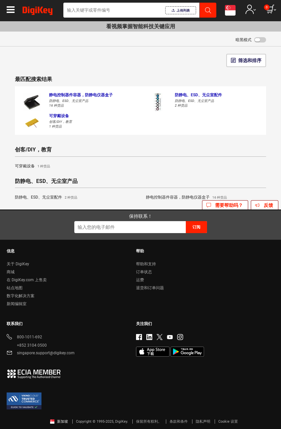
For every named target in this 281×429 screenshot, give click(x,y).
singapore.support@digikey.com (41, 353)
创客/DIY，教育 (33, 150)
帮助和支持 (146, 264)
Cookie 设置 (228, 421)
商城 (11, 272)
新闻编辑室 (17, 303)
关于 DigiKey (18, 264)
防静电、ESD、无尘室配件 (46, 198)
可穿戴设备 (32, 166)
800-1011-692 (24, 337)
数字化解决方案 (21, 296)
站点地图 (15, 288)
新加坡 (59, 421)
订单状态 (144, 272)
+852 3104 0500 (27, 345)
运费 (140, 280)
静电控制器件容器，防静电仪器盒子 (186, 198)
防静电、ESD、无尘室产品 (46, 181)
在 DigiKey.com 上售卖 (27, 280)
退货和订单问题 (150, 288)
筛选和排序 (249, 60)
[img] (37, 12)
